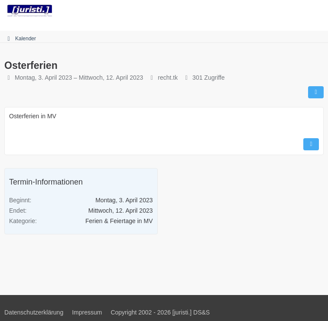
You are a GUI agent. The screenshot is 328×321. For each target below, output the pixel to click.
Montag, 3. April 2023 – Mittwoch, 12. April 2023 (79, 77)
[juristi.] (30, 10)
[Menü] (316, 10)
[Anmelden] (295, 11)
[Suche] (273, 10)
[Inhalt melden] (311, 144)
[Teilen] (316, 92)
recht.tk (168, 77)
